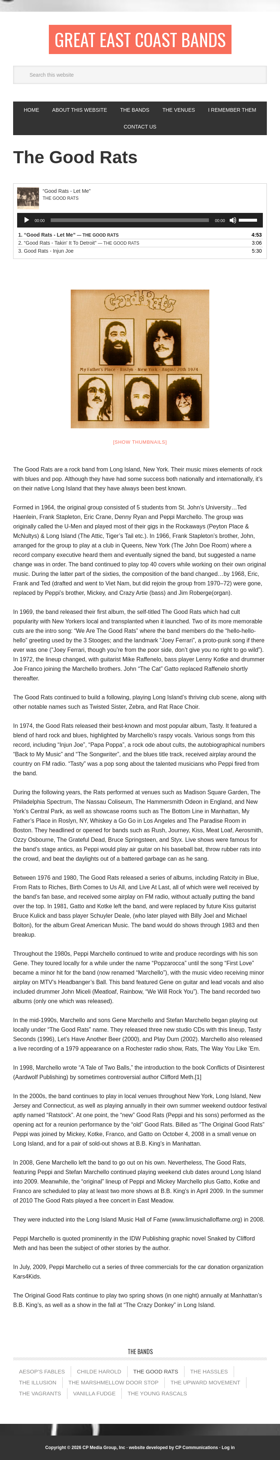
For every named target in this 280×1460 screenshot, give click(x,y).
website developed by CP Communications (173, 1447)
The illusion (38, 1382)
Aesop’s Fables (42, 1371)
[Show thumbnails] (140, 442)
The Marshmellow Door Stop (114, 1382)
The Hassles (209, 1371)
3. (46, 251)
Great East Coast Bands (140, 39)
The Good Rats (155, 1371)
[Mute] (233, 220)
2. (78, 243)
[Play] (26, 220)
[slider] (130, 220)
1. (68, 235)
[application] (140, 220)
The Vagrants (40, 1393)
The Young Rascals (157, 1393)
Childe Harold (99, 1371)
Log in (228, 1447)
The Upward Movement (205, 1382)
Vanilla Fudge (94, 1393)
